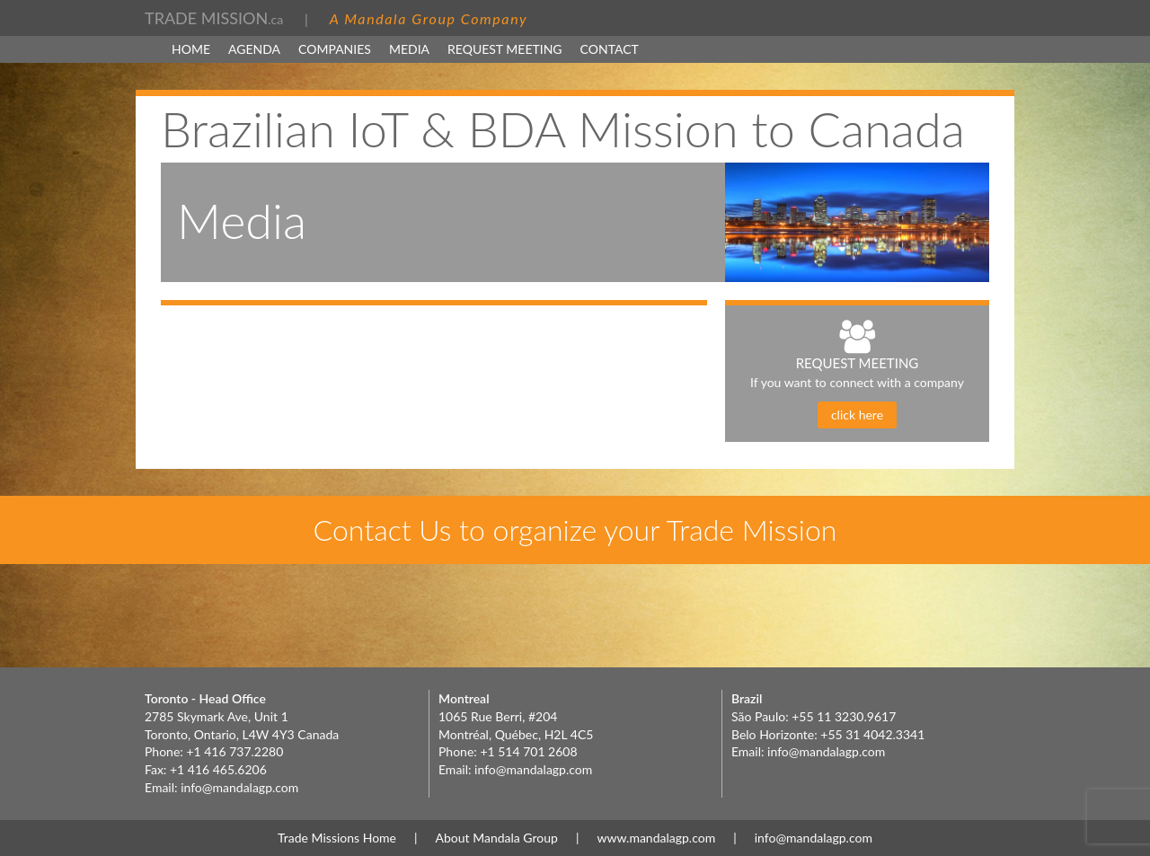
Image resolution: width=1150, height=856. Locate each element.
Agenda (254, 49)
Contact (609, 49)
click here (857, 414)
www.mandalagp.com (656, 837)
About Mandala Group (497, 837)
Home (191, 49)
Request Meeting (504, 49)
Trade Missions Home (337, 837)
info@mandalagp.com (239, 787)
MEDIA (409, 49)
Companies (334, 49)
